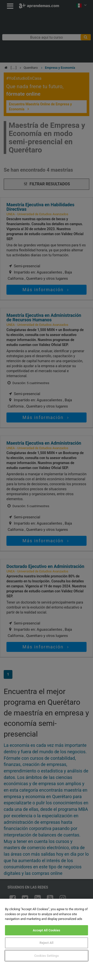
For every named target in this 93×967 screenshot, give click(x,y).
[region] (46, 933)
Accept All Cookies (46, 930)
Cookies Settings (46, 956)
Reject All (47, 943)
